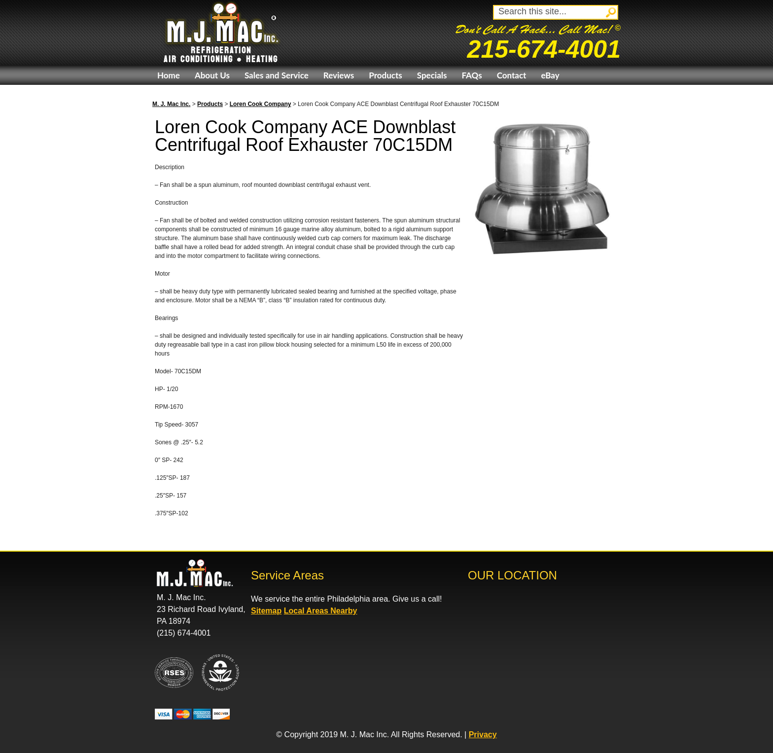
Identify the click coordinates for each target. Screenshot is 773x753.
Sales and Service (277, 75)
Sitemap (266, 611)
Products (385, 75)
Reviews (338, 75)
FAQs (471, 75)
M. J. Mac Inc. (171, 104)
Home (168, 75)
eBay (550, 75)
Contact (512, 75)
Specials (432, 75)
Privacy (483, 734)
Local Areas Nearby (320, 611)
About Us (212, 75)
